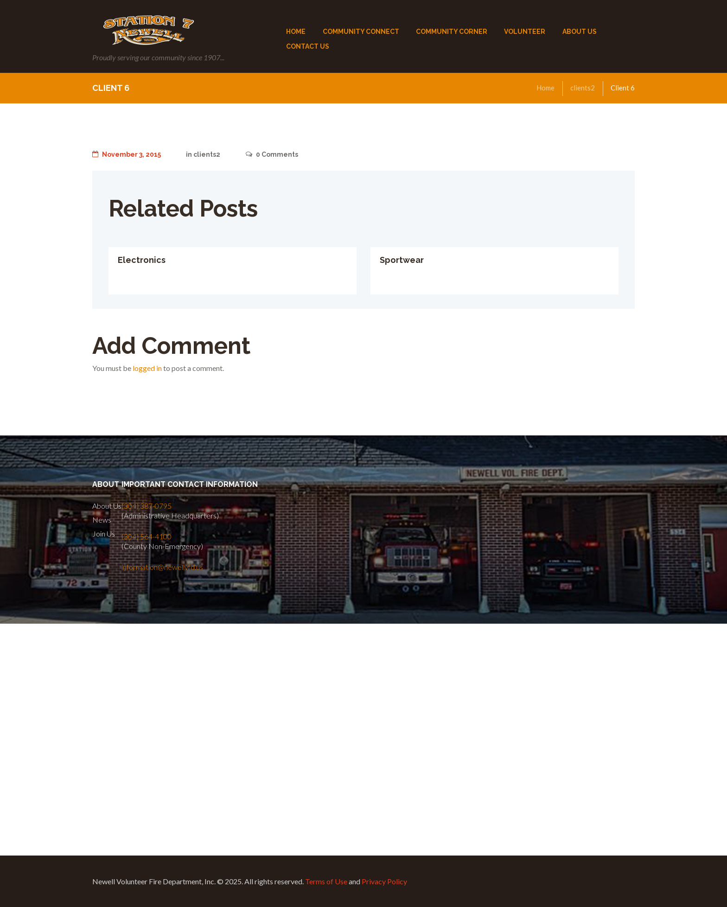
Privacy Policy (384, 881)
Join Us (103, 533)
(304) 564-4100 (146, 536)
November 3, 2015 (126, 154)
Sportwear (402, 260)
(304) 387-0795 (146, 505)
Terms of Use (326, 881)
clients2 (582, 87)
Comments (272, 154)
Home (545, 87)
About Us (106, 505)
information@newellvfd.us (162, 566)
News (101, 519)
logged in (147, 368)
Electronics (142, 260)
